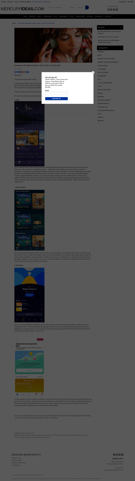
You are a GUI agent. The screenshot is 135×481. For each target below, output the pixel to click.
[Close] (93, 72)
